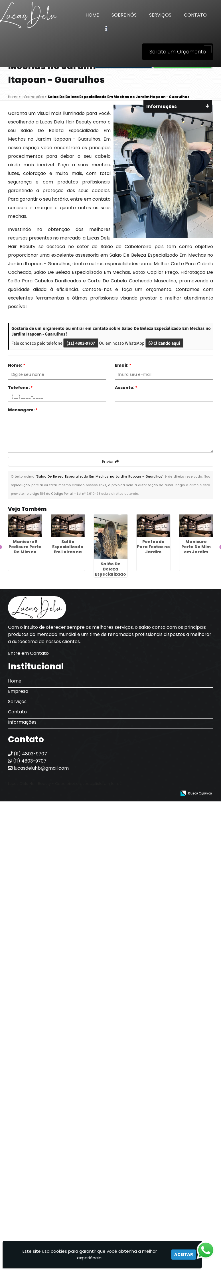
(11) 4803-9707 (80, 343)
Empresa (18, 691)
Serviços (160, 15)
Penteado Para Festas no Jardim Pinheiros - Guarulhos (153, 552)
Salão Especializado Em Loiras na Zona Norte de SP (68, 552)
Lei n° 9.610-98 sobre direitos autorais (107, 493)
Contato (195, 15)
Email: (123, 365)
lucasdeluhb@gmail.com (38, 768)
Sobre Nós (124, 15)
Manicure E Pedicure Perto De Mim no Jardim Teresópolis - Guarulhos (25, 554)
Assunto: (126, 387)
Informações (22, 722)
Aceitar (183, 1254)
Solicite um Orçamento (177, 51)
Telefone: (20, 387)
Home (92, 15)
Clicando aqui (164, 343)
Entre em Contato (28, 653)
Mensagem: (23, 410)
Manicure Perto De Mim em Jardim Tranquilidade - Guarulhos (196, 552)
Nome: (16, 365)
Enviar (110, 461)
